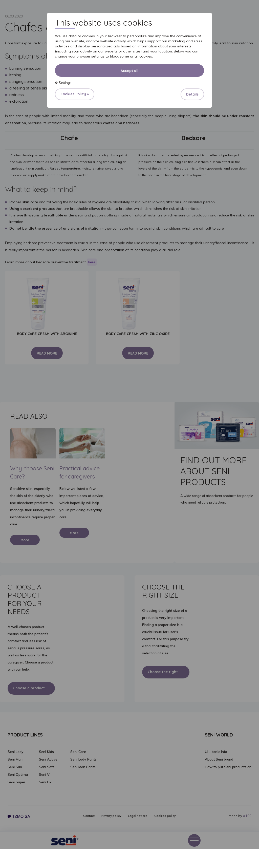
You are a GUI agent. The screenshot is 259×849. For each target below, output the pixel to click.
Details (192, 94)
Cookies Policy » (74, 94)
